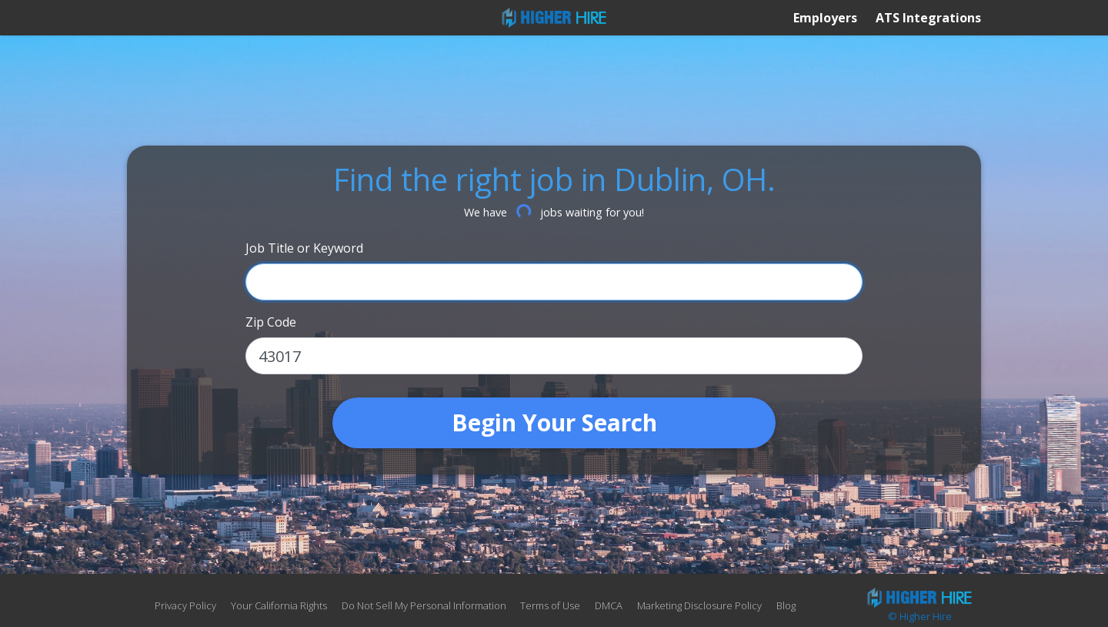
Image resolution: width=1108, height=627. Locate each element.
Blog (786, 605)
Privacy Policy (185, 605)
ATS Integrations (928, 17)
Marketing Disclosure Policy (699, 605)
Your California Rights (279, 605)
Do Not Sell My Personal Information (425, 605)
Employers (825, 17)
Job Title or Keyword (304, 248)
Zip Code (270, 322)
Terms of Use (550, 605)
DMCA (608, 605)
